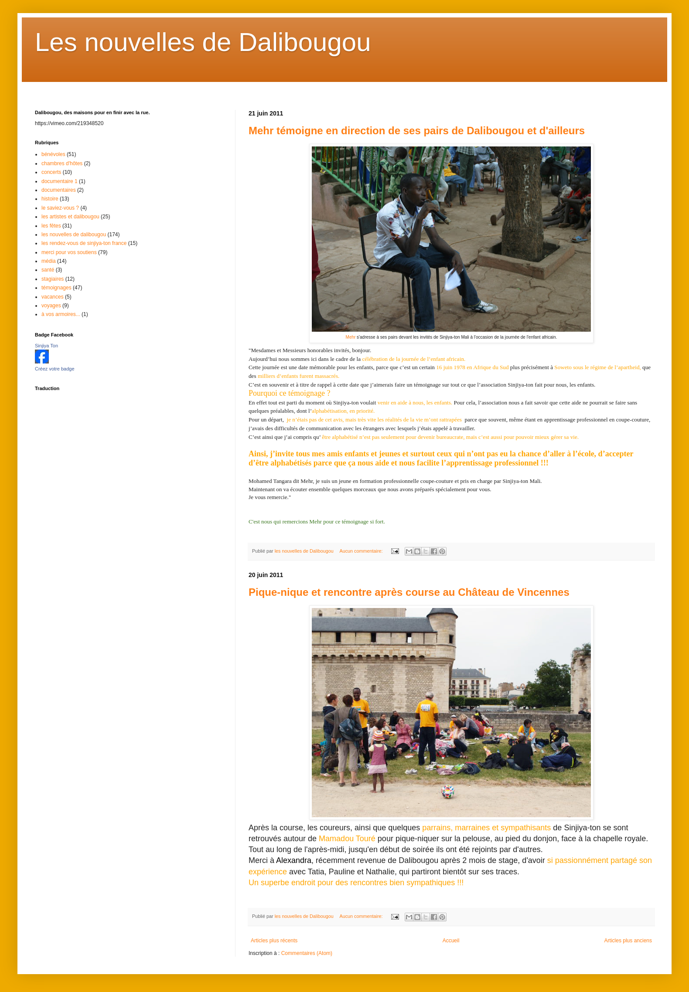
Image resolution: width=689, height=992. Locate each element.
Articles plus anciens (628, 941)
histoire (49, 199)
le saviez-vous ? (60, 208)
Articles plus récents (274, 941)
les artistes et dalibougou (70, 217)
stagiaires (52, 279)
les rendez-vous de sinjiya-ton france (83, 243)
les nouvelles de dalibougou (73, 234)
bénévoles (53, 154)
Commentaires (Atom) (306, 953)
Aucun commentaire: (361, 551)
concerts (51, 172)
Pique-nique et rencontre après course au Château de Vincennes (409, 592)
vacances (52, 297)
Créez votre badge (55, 368)
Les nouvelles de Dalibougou (203, 42)
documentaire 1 (59, 181)
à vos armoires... (60, 314)
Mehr (351, 337)
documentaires (58, 190)
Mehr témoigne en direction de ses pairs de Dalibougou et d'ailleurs (417, 130)
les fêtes (51, 226)
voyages (51, 305)
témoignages (56, 288)
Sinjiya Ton (46, 345)
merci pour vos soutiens (69, 252)
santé (47, 270)
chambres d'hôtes (61, 163)
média (48, 261)
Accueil (451, 941)
